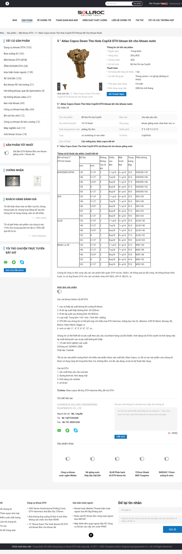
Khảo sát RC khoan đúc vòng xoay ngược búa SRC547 (93, 517)
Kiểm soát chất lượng (95, 20)
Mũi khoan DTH (26, 33)
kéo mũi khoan (12, 103)
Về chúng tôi (44, 20)
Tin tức (140, 20)
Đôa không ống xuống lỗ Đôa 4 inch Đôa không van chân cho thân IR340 (48, 518)
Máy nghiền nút (12, 128)
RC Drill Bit (9, 78)
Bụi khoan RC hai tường (16, 84)
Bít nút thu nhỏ (12, 115)
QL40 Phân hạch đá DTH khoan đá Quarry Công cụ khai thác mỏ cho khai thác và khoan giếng (117, 474)
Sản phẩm (27, 20)
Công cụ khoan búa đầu (16, 109)
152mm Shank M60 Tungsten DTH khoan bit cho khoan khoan (142, 474)
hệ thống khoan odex (15, 97)
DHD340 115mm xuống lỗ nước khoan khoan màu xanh (166, 474)
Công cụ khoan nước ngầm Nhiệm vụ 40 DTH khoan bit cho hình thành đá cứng (68, 474)
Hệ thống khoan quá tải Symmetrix (22, 90)
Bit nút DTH (108, 390)
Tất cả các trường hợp (161, 20)
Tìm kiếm (137, 4)
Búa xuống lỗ (11, 53)
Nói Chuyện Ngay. (157, 3)
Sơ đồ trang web (8, 530)
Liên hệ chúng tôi (121, 20)
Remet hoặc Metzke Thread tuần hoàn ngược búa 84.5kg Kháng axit (92, 510)
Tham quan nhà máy (67, 20)
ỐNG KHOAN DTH (13, 66)
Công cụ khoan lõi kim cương (19, 121)
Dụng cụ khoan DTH (14, 47)
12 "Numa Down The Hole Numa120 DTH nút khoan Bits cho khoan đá (48, 525)
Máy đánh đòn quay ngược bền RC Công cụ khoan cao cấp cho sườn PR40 (93, 525)
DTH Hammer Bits (93, 390)
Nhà (15, 20)
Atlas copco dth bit (75, 390)
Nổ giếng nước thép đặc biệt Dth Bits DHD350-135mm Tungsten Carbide (92, 474)
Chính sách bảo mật (21, 546)
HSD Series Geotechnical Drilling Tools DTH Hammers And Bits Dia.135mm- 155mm (47, 510)
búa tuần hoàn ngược (15, 72)
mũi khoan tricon (13, 134)
